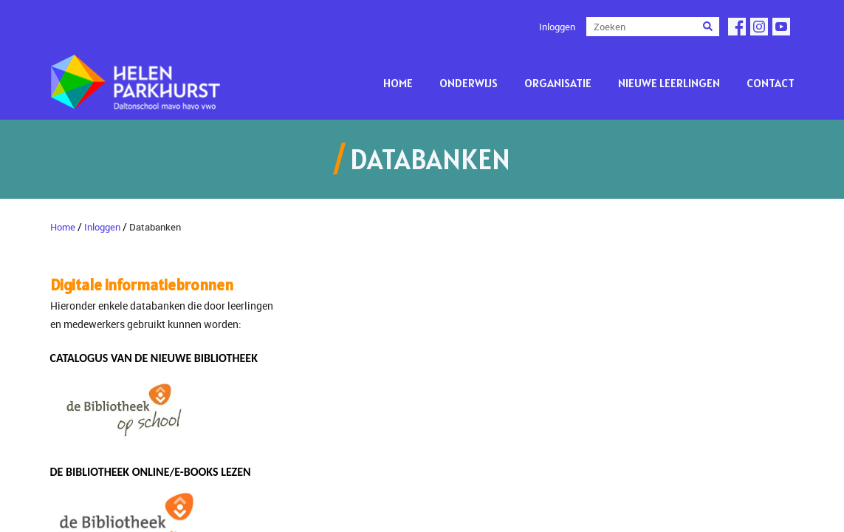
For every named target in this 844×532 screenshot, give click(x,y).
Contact (771, 82)
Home (398, 82)
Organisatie (557, 82)
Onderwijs (468, 82)
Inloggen (557, 26)
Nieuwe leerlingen (669, 82)
